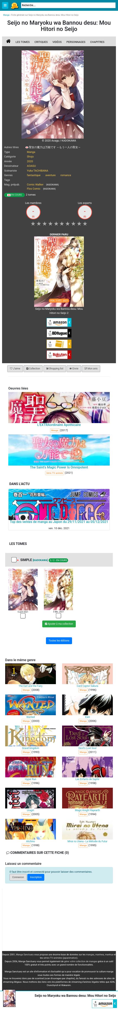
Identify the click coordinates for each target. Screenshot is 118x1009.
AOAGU (31, 165)
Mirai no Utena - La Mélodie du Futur (87, 841)
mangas (90, 954)
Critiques (41, 42)
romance (65, 175)
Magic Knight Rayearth (87, 810)
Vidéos (56, 42)
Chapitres (97, 42)
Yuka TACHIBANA (37, 170)
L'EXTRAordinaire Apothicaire (59, 425)
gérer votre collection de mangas (80, 961)
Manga (14, 6)
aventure (50, 175)
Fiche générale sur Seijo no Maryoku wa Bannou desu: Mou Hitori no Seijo (45, 15)
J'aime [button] (15, 368)
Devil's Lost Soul (87, 748)
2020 (30, 161)
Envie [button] (73, 368)
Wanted (30, 717)
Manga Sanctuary (25, 954)
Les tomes (23, 42)
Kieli (87, 717)
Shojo (30, 156)
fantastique (34, 175)
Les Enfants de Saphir (88, 779)
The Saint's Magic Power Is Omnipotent (59, 467)
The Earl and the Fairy (30, 686)
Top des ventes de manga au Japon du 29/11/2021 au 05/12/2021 (59, 522)
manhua (109, 954)
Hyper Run (30, 779)
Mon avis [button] (91, 368)
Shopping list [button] (54, 368)
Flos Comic (33, 188)
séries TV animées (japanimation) (60, 958)
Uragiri (30, 810)
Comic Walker (35, 184)
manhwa (99, 954)
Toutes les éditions (59, 640)
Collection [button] (33, 368)
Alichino (30, 841)
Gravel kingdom (30, 748)
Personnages (75, 42)
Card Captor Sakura (87, 686)
